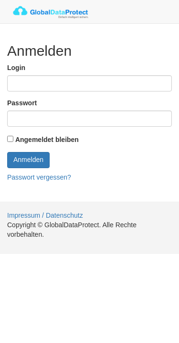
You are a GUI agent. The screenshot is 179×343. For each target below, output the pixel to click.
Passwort (22, 103)
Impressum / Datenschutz (45, 215)
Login (16, 67)
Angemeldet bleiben (47, 139)
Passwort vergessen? (39, 177)
